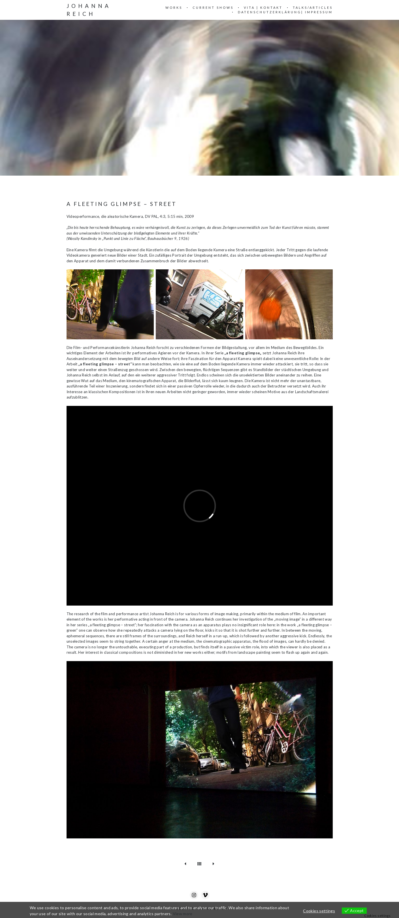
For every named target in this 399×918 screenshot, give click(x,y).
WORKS (173, 7)
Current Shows (213, 7)
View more (183, 913)
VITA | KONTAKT (263, 7)
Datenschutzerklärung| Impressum (285, 12)
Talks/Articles (313, 7)
